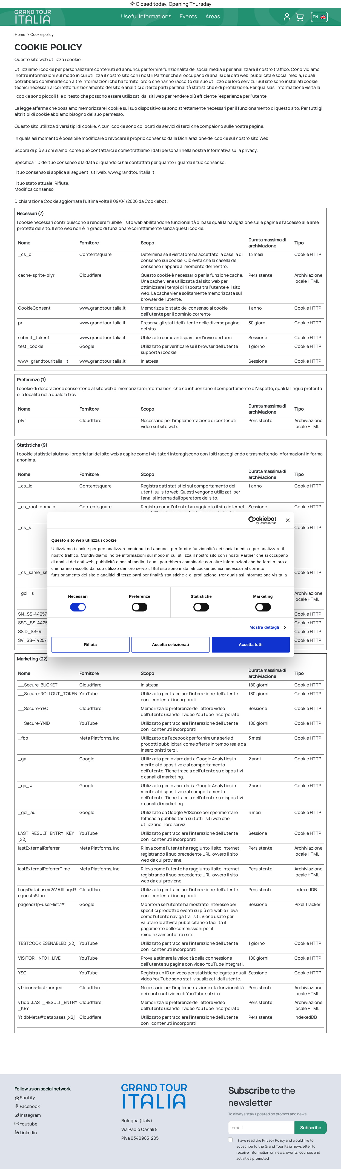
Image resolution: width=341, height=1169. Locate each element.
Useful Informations (146, 16)
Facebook (27, 1106)
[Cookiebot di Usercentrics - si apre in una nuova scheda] (252, 520)
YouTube (88, 694)
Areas (212, 16)
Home (20, 34)
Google (86, 346)
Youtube (26, 1124)
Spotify (25, 1098)
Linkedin (26, 1133)
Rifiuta (90, 644)
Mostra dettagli (264, 627)
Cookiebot (156, 201)
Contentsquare (95, 254)
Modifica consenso (34, 189)
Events (188, 16)
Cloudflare (90, 275)
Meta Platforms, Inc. (100, 738)
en (319, 17)
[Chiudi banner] (288, 520)
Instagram (28, 1115)
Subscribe (310, 1128)
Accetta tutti (251, 644)
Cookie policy (42, 34)
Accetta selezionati (170, 644)
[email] (261, 1127)
